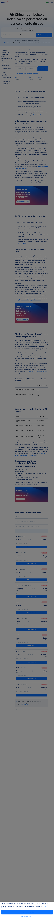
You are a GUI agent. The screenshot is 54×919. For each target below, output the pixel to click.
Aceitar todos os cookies (27, 912)
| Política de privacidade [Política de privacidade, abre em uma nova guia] (10, 908)
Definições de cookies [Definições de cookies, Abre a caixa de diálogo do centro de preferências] (27, 916)
